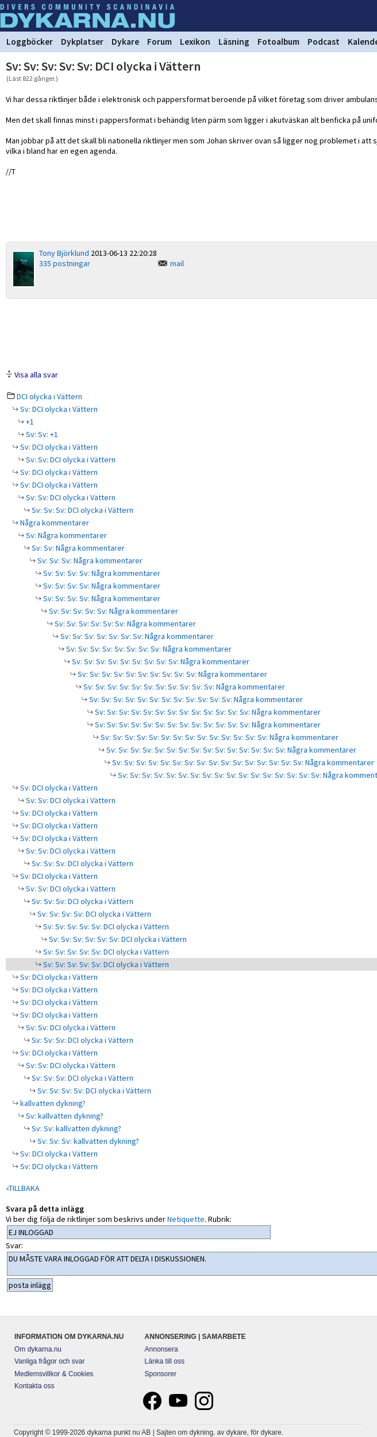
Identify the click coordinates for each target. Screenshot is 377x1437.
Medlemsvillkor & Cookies (53, 1374)
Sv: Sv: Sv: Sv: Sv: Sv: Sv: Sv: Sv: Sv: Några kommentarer (171, 674)
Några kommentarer (53, 522)
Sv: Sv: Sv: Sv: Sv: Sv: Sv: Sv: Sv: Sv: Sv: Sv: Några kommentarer (195, 699)
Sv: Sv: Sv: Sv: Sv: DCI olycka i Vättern (105, 926)
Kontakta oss (34, 1386)
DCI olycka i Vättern (49, 396)
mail (177, 263)
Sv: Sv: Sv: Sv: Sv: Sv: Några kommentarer (124, 623)
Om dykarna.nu (37, 1349)
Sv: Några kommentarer (65, 535)
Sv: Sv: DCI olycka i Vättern (70, 459)
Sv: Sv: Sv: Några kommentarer (89, 560)
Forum (159, 41)
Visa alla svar (36, 374)
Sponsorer (160, 1374)
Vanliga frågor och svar (49, 1361)
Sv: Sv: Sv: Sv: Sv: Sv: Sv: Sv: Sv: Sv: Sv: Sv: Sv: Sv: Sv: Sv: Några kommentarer (242, 762)
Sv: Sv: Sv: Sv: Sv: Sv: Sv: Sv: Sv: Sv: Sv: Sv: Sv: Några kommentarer (207, 712)
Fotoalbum (278, 41)
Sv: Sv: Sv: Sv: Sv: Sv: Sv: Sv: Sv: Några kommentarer (159, 661)
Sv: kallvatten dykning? (63, 1116)
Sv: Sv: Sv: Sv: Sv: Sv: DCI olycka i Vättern (117, 939)
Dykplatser (82, 41)
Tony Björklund (64, 253)
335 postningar (64, 263)
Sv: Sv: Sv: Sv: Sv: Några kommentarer (112, 611)
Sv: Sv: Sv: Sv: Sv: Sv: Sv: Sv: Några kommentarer (148, 649)
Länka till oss (164, 1361)
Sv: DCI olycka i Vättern (58, 409)
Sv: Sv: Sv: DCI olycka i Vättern (81, 510)
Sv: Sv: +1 (41, 434)
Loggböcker (29, 41)
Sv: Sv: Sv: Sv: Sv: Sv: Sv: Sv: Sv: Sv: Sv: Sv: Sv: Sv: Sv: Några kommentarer (230, 750)
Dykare (125, 41)
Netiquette (186, 1219)
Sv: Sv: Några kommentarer (77, 548)
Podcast (323, 41)
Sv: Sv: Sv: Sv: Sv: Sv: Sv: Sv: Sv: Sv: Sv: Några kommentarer (183, 686)
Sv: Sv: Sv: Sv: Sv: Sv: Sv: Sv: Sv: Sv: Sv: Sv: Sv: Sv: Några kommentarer (218, 737)
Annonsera (161, 1349)
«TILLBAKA (23, 1188)
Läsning (233, 41)
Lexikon (195, 41)
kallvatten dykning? (52, 1103)
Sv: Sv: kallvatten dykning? (75, 1128)
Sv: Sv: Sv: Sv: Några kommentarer (100, 573)
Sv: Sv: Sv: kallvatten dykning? (87, 1141)
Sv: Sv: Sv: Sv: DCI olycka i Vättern (93, 914)
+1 (29, 421)
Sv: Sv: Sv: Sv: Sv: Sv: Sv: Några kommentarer (136, 636)
